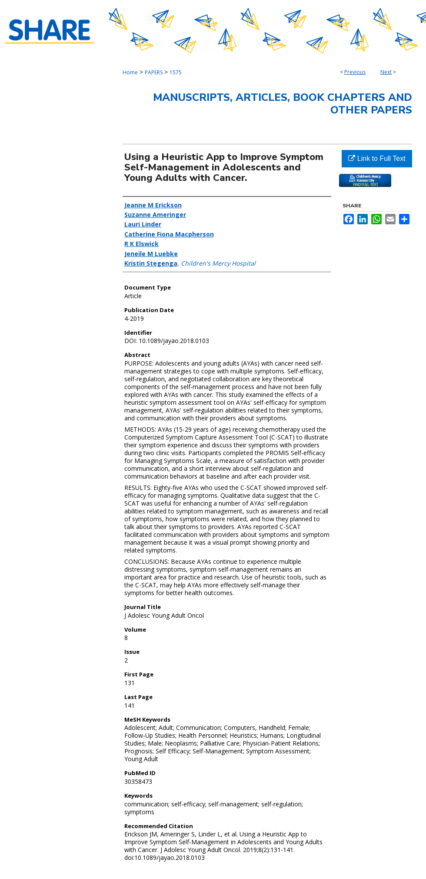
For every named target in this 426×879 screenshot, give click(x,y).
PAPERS (154, 72)
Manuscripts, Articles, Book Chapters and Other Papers (282, 103)
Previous (355, 72)
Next (386, 72)
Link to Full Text (376, 158)
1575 (176, 72)
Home (130, 72)
